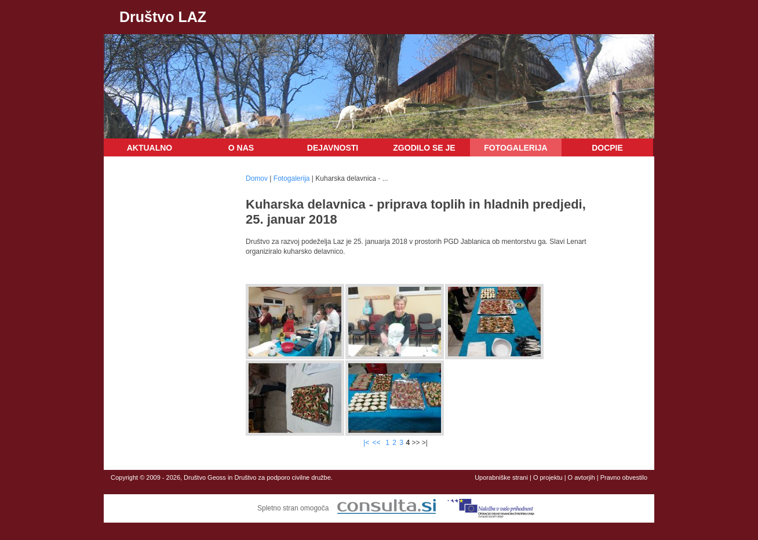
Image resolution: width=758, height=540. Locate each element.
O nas (241, 147)
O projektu (548, 477)
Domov (257, 178)
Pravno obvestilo (623, 477)
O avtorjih (581, 477)
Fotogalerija (515, 147)
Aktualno (150, 147)
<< (377, 443)
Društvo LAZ (162, 17)
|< (366, 443)
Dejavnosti (332, 147)
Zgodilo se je (424, 147)
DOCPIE (607, 147)
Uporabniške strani (501, 477)
